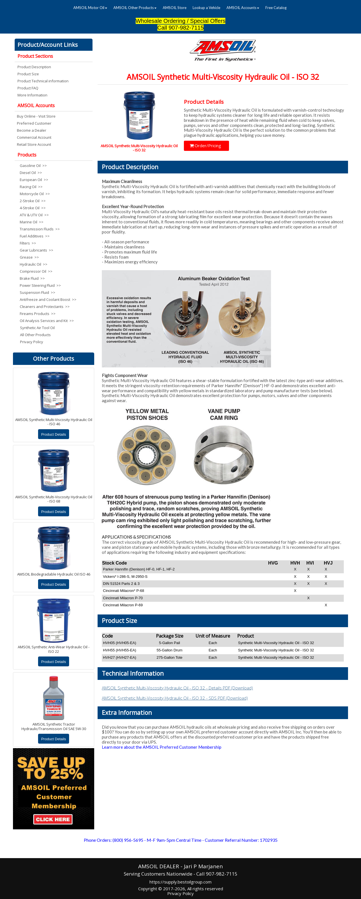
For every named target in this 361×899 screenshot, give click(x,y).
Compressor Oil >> (36, 271)
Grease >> (29, 257)
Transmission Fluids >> (40, 229)
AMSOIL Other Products (135, 7)
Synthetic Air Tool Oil (37, 327)
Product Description (34, 66)
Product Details (53, 434)
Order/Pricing (205, 145)
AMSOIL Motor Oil (90, 7)
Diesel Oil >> (31, 172)
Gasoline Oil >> (33, 165)
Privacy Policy (31, 341)
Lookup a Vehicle (206, 7)
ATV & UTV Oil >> (34, 214)
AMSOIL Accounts (242, 7)
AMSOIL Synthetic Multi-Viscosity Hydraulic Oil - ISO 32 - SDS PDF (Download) (175, 698)
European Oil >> (34, 179)
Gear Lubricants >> (36, 250)
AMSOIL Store (174, 7)
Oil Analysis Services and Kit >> (47, 320)
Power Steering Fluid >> (40, 285)
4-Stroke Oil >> (33, 207)
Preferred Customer (34, 123)
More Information (32, 95)
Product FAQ (27, 88)
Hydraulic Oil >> (33, 264)
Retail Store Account (34, 144)
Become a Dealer (31, 130)
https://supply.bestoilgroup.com (180, 882)
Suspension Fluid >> (37, 292)
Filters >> (28, 243)
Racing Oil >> (31, 186)
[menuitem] (90, 7)
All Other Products (35, 334)
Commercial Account (34, 137)
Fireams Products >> (38, 313)
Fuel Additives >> (35, 236)
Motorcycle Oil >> (35, 193)
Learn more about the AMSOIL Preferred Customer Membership (161, 747)
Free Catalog (276, 7)
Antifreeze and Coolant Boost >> (47, 299)
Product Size (28, 73)
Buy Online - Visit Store (36, 116)
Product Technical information (43, 80)
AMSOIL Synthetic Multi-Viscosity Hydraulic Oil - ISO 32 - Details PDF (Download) (177, 688)
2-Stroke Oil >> (33, 200)
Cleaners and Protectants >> (45, 306)
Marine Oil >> (31, 221)
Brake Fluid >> (32, 278)
